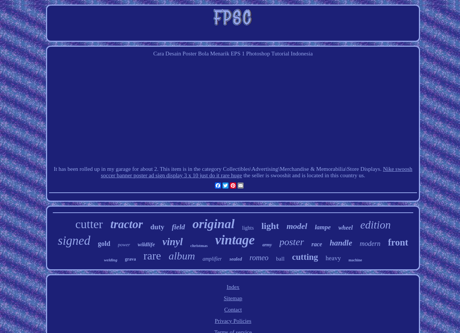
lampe (323, 227)
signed (74, 240)
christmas (199, 245)
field (178, 227)
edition (375, 225)
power (124, 244)
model (297, 226)
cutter (89, 224)
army (267, 244)
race (316, 244)
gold (104, 243)
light (270, 226)
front (398, 242)
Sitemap (233, 298)
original (214, 224)
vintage (235, 240)
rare (152, 255)
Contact (233, 310)
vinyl (173, 241)
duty (157, 227)
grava (130, 259)
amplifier (212, 259)
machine (355, 260)
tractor (126, 224)
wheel (345, 227)
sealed (235, 259)
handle (341, 242)
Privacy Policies (233, 321)
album (182, 256)
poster (291, 241)
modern (370, 243)
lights (248, 228)
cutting (305, 257)
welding (110, 260)
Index (233, 287)
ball (280, 259)
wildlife (146, 244)
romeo (259, 257)
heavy (333, 258)
